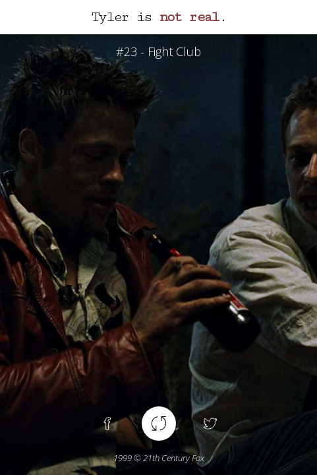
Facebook (107, 423)
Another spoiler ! (159, 423)
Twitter (210, 423)
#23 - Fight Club (158, 51)
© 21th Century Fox (158, 458)
